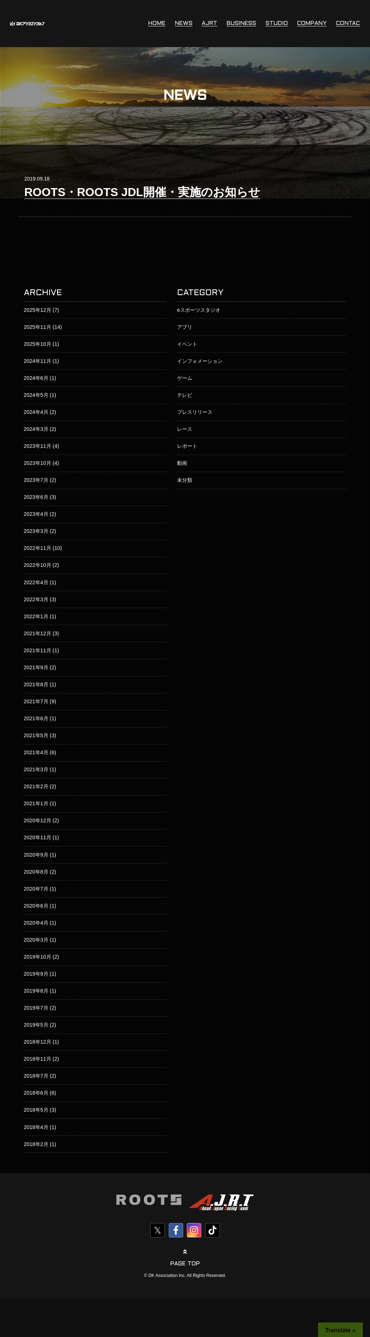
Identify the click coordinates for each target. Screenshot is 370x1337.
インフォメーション (200, 361)
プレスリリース (194, 412)
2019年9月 (36, 974)
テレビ (184, 395)
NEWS (184, 23)
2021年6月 (36, 718)
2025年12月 (37, 310)
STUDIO (277, 23)
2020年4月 (36, 923)
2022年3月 (36, 599)
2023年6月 (36, 497)
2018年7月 (36, 1076)
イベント (187, 344)
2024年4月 (36, 412)
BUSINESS (241, 23)
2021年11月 (37, 650)
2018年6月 (36, 1093)
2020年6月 (36, 906)
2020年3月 (36, 940)
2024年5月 (36, 395)
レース (184, 429)
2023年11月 (37, 446)
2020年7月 (36, 889)
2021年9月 (36, 667)
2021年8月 (36, 684)
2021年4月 (36, 752)
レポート (187, 446)
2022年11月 (37, 548)
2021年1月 (36, 803)
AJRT (209, 23)
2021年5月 (36, 735)
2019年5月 (36, 1025)
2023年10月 (37, 463)
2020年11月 (37, 837)
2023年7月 (36, 480)
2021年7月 (36, 701)
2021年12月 (37, 633)
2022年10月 (37, 565)
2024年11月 (37, 361)
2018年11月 (37, 1059)
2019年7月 (36, 1008)
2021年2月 (36, 786)
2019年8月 (36, 991)
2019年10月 (37, 957)
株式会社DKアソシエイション (27, 23)
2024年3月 (36, 429)
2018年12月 (37, 1042)
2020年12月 (37, 820)
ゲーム (184, 378)
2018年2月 (36, 1144)
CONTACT (350, 23)
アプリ (184, 327)
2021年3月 (36, 769)
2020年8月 (36, 872)
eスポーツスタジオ (198, 310)
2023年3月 (36, 531)
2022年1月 (36, 616)
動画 (182, 463)
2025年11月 (37, 327)
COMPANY (312, 23)
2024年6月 (36, 378)
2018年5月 (36, 1110)
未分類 (184, 480)
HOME (156, 23)
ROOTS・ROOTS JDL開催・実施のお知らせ (142, 192)
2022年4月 (36, 582)
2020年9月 (36, 855)
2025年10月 (37, 344)
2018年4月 (36, 1127)
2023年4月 (36, 514)
